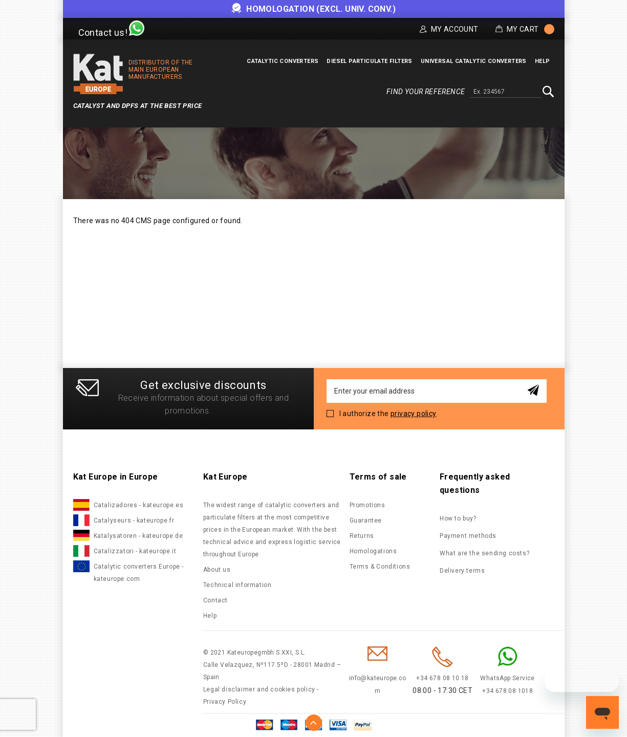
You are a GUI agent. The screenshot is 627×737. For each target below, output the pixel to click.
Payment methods (468, 535)
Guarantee (366, 520)
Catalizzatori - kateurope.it (135, 551)
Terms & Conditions (380, 566)
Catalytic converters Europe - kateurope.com (139, 572)
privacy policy (414, 413)
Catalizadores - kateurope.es (139, 505)
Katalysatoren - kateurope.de (138, 535)
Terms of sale (378, 477)
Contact (215, 600)
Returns (362, 535)
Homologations (373, 551)
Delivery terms (462, 570)
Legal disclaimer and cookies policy (259, 689)
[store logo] (98, 74)
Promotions (367, 505)
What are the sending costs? (484, 553)
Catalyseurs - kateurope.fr (134, 520)
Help (210, 615)
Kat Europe (225, 477)
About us (217, 569)
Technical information (237, 585)
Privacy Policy (224, 701)
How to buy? (458, 518)
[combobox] (506, 92)
